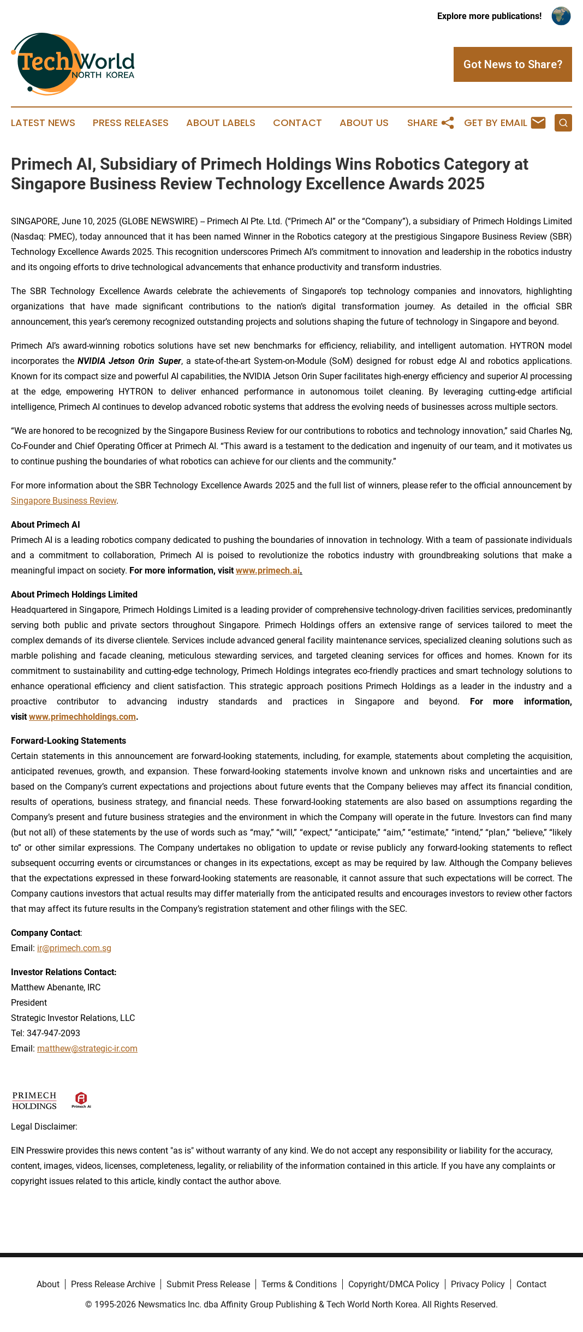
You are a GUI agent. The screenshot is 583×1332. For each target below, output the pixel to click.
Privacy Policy (478, 1284)
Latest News (43, 123)
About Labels (220, 123)
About (48, 1284)
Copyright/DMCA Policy (393, 1284)
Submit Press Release (208, 1284)
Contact (297, 123)
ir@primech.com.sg (74, 948)
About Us (364, 123)
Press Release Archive (113, 1284)
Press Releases (131, 123)
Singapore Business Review (63, 500)
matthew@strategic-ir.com (87, 1048)
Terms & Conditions (299, 1284)
